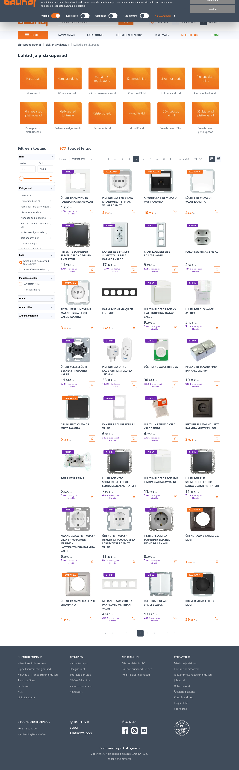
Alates (23, 163)
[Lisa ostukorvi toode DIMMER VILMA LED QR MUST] (217, 619)
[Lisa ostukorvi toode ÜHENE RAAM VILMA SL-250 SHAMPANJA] (92, 619)
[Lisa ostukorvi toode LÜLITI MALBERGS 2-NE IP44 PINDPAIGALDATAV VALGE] (175, 496)
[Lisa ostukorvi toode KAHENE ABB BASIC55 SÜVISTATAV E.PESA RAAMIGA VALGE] (134, 269)
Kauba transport (80, 663)
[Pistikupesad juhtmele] (67, 116)
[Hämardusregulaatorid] (102, 81)
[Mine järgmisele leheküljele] (170, 159)
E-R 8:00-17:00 (29, 728)
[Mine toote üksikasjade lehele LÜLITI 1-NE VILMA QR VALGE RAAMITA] (202, 191)
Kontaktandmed (183, 697)
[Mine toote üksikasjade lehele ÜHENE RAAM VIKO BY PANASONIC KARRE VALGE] (78, 191)
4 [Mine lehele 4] (129, 158)
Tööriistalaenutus (80, 674)
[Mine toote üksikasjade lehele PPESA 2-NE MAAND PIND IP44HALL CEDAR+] (202, 362)
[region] (140, 395)
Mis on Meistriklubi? (133, 663)
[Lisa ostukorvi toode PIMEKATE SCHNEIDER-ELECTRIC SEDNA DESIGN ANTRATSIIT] (92, 269)
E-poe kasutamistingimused (34, 669)
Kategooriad (36, 188)
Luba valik (212, 17)
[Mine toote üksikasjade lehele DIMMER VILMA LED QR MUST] (202, 596)
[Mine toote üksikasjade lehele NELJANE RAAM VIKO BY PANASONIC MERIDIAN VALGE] (119, 596)
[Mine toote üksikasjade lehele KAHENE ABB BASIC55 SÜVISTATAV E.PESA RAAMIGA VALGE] (119, 247)
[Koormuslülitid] (136, 81)
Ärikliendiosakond (184, 691)
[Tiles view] (212, 159)
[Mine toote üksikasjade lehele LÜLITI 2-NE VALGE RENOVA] (161, 362)
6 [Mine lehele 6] (143, 158)
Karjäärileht (181, 703)
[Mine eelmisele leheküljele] (102, 159)
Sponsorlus (181, 709)
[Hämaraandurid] (67, 81)
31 (164, 158)
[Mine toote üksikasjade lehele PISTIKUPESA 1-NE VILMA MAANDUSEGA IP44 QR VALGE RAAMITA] (119, 191)
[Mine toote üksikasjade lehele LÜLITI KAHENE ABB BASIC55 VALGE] (161, 596)
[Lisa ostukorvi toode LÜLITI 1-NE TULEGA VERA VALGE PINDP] (175, 438)
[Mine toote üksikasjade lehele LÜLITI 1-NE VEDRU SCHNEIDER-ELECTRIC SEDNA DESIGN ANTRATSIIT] (119, 474)
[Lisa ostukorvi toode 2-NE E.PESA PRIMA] (92, 496)
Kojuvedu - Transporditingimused (38, 674)
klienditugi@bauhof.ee (34, 734)
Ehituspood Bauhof (30, 44)
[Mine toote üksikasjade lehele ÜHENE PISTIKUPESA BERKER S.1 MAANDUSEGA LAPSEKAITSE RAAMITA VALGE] (119, 535)
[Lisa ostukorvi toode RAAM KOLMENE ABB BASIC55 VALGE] (175, 269)
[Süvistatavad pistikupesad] (205, 118)
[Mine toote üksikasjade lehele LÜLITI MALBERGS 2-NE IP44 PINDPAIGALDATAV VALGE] (161, 474)
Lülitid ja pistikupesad (86, 44)
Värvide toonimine (81, 686)
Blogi (74, 727)
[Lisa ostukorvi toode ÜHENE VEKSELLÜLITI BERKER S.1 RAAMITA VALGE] (92, 385)
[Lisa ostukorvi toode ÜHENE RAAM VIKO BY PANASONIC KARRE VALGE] (92, 212)
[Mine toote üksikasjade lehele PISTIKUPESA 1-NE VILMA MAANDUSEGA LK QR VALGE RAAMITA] (78, 305)
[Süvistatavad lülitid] (171, 116)
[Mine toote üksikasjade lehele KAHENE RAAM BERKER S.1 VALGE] (119, 418)
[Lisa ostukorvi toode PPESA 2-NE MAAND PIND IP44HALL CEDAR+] (217, 385)
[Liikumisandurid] (171, 81)
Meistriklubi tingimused (136, 674)
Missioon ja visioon (185, 663)
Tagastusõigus (26, 680)
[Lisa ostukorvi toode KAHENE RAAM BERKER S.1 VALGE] (134, 438)
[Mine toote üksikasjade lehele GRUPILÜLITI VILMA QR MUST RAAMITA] (78, 418)
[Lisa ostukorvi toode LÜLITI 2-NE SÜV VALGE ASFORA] (217, 327)
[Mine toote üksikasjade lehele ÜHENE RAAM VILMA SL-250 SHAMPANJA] (78, 596)
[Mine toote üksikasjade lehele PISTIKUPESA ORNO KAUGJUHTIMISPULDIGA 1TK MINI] (119, 362)
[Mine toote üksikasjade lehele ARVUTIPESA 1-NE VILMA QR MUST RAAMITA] (161, 191)
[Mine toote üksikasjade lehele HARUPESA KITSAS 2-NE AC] (202, 247)
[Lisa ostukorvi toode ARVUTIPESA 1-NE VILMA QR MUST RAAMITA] (175, 212)
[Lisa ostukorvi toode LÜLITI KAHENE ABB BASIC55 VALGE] (175, 619)
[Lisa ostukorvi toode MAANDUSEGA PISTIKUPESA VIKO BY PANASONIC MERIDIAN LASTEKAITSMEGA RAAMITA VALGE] (92, 561)
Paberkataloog (81, 733)
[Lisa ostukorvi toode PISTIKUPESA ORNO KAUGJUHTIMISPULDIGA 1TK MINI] (134, 385)
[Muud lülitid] (136, 116)
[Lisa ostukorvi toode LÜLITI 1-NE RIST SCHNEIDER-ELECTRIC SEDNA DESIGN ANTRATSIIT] (217, 496)
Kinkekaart (76, 691)
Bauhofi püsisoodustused (137, 669)
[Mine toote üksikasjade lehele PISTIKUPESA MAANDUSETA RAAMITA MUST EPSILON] (202, 418)
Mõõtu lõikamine (80, 680)
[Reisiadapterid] (102, 116)
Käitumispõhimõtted (186, 669)
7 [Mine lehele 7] (150, 158)
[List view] (218, 159)
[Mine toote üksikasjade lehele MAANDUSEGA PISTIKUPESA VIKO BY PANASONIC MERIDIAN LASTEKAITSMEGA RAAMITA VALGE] (78, 535)
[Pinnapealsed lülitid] (205, 81)
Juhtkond (179, 680)
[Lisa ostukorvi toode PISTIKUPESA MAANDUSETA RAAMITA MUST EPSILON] (217, 438)
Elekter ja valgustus (57, 44)
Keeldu (213, 26)
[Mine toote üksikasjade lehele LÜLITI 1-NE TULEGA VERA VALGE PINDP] (161, 418)
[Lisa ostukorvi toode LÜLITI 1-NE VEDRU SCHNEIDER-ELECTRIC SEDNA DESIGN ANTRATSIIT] (134, 496)
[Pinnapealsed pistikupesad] (33, 118)
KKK (20, 691)
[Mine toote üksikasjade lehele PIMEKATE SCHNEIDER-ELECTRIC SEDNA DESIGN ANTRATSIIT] (78, 247)
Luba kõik (212, 7)
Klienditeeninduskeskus (32, 663)
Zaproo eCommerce (119, 759)
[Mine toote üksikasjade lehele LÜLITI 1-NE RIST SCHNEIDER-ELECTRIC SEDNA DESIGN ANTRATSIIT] (202, 474)
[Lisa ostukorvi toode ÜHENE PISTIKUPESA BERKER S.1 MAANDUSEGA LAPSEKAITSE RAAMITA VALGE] (134, 561)
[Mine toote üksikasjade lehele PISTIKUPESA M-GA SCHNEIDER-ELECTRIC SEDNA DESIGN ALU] (161, 535)
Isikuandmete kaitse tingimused (193, 674)
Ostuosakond (182, 686)
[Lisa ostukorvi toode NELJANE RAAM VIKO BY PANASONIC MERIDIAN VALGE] (134, 619)
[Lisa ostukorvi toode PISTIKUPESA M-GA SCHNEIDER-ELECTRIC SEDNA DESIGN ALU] (175, 561)
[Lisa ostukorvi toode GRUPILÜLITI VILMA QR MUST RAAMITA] (92, 438)
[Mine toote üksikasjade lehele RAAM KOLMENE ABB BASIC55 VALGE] (161, 247)
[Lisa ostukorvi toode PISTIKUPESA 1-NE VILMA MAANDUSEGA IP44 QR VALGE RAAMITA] (134, 212)
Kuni (41, 163)
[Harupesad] (33, 81)
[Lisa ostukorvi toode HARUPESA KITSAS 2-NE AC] (217, 269)
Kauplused (81, 722)
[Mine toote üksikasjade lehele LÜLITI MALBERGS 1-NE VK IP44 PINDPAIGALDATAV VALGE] (161, 305)
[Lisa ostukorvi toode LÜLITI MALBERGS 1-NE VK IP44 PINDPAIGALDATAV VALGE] (175, 327)
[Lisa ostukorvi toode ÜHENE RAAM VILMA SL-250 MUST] (217, 561)
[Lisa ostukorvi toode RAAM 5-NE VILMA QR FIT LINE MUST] (134, 327)
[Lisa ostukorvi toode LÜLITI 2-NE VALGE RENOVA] (175, 385)
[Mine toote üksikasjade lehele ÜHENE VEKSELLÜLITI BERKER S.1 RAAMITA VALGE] (78, 362)
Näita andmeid (163, 33)
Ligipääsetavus (26, 697)
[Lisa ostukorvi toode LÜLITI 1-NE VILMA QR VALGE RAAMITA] (217, 212)
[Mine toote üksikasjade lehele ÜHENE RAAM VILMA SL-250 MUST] (202, 535)
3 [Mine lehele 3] (122, 158)
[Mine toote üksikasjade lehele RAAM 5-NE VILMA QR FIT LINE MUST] (119, 305)
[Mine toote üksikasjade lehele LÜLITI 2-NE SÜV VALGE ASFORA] (202, 305)
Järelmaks (23, 686)
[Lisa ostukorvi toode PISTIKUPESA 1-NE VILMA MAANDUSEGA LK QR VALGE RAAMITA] (92, 327)
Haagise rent (77, 669)
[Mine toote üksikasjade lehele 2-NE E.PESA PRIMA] (78, 474)
